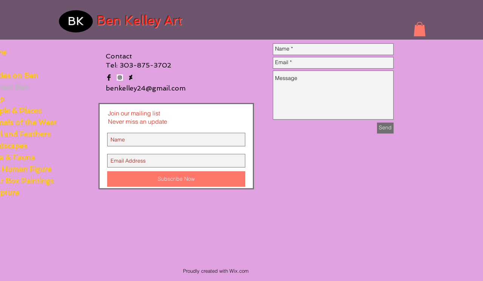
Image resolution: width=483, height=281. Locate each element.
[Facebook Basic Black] (109, 77)
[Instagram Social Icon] (120, 77)
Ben (109, 20)
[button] (420, 29)
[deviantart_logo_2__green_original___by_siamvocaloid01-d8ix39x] (131, 77)
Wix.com (239, 271)
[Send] (385, 128)
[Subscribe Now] (176, 179)
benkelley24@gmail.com (146, 88)
